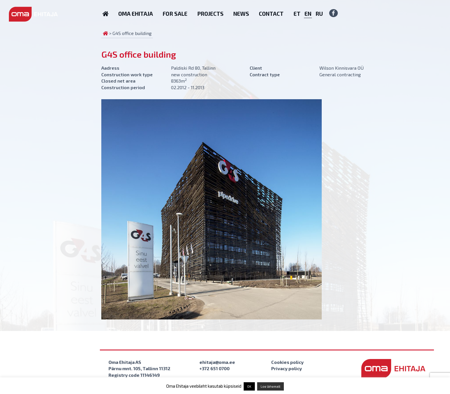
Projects (210, 13)
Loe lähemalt (270, 386)
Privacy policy (286, 368)
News (241, 13)
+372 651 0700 (214, 368)
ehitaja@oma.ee (217, 362)
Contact (271, 13)
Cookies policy (287, 362)
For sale (175, 13)
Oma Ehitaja (135, 13)
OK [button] (249, 386)
